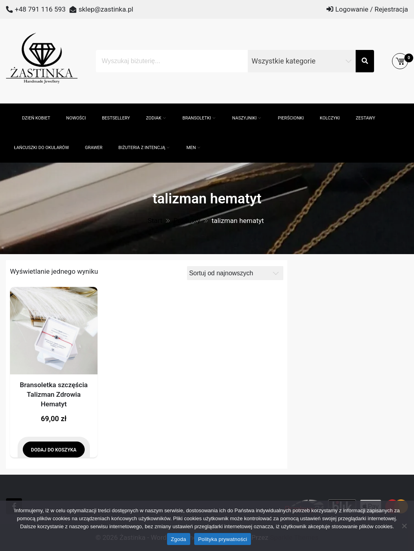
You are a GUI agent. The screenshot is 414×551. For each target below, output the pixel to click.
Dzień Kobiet (36, 118)
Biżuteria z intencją (141, 147)
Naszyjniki (244, 118)
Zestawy (365, 118)
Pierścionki (291, 118)
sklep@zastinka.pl (105, 9)
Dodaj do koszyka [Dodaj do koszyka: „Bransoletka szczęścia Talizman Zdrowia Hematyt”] (54, 450)
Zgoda (178, 539)
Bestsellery (116, 118)
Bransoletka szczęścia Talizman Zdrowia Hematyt (54, 394)
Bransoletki (197, 118)
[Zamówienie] (235, 273)
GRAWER (93, 147)
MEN (191, 147)
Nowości (76, 118)
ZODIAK (153, 118)
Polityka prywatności (222, 539)
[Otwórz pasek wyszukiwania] (10, 107)
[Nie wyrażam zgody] (404, 526)
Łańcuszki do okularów (41, 147)
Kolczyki (330, 118)
